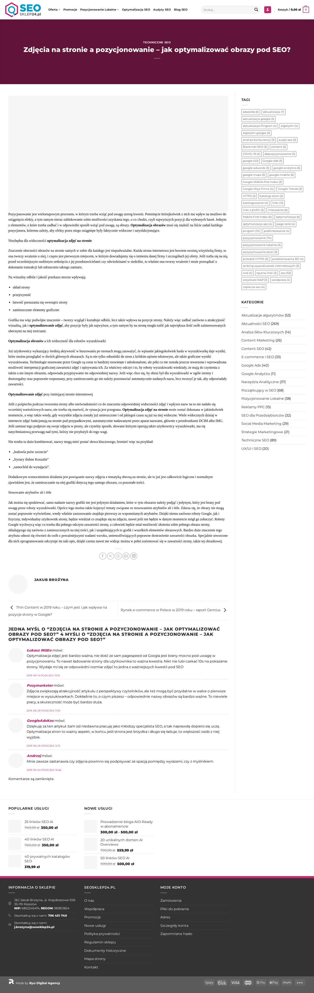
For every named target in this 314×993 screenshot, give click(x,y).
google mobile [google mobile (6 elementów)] (281, 174)
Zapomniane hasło (176, 934)
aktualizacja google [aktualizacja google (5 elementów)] (258, 119)
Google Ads (251, 365)
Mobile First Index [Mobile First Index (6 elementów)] (257, 217)
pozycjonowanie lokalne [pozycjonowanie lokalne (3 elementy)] (262, 245)
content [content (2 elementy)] (278, 146)
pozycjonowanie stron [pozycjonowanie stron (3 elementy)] (260, 252)
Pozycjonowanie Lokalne (99, 10)
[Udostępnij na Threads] (118, 556)
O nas (89, 901)
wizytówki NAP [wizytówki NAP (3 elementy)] (255, 280)
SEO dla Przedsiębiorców (262, 415)
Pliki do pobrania (174, 909)
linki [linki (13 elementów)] (277, 203)
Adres (165, 917)
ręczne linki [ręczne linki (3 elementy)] (266, 273)
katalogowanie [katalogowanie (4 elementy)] (255, 203)
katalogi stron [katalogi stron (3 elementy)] (271, 196)
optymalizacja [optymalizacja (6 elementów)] (288, 217)
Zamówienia (170, 901)
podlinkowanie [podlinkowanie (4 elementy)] (277, 231)
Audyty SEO (162, 9)
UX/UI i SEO (251, 449)
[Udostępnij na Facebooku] (102, 556)
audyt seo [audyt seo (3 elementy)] (287, 140)
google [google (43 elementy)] (250, 160)
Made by (34, 983)
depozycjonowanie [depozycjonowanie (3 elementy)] (279, 154)
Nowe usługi (95, 926)
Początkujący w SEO (258, 390)
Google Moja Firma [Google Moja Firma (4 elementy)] (258, 188)
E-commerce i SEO (257, 357)
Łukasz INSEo (39, 650)
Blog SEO (180, 9)
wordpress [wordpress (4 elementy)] (281, 280)
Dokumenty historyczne (105, 951)
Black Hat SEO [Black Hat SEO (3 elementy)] (255, 146)
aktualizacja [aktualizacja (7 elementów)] (273, 111)
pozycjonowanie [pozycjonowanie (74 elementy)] (257, 238)
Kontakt (91, 967)
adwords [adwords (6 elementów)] (251, 111)
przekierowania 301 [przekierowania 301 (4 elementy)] (288, 259)
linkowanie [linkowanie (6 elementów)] (278, 210)
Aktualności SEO (255, 324)
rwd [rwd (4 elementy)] (247, 273)
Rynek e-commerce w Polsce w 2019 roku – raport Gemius (174, 610)
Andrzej (34, 756)
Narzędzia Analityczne (260, 382)
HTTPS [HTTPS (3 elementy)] (249, 196)
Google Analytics (255, 374)
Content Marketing (258, 340)
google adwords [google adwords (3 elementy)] (256, 168)
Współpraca (94, 909)
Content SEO (252, 349)
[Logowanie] (267, 9)
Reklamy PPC (253, 407)
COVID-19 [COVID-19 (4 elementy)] (251, 154)
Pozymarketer (40, 685)
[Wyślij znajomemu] (126, 556)
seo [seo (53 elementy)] (286, 273)
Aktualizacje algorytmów (262, 315)
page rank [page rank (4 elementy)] (286, 224)
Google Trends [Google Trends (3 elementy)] (290, 188)
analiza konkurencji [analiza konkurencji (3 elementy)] (259, 140)
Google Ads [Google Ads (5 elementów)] (272, 160)
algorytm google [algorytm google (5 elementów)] (256, 133)
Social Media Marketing (261, 424)
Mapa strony (95, 959)
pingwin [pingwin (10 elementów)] (251, 231)
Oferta (54, 10)
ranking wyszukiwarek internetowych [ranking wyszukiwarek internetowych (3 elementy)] (271, 266)
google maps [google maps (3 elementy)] (254, 174)
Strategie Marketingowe (262, 432)
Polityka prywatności (102, 934)
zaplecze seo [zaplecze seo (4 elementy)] (254, 287)
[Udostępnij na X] (110, 556)
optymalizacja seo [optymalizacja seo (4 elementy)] (257, 224)
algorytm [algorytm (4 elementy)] (289, 125)
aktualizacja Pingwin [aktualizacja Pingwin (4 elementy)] (260, 125)
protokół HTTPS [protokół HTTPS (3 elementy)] (255, 259)
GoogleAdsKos (40, 721)
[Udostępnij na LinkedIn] (133, 556)
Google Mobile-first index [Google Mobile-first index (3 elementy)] (262, 182)
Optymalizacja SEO (136, 9)
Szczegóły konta (174, 926)
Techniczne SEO (157, 42)
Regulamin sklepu (100, 942)
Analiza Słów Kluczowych (262, 332)
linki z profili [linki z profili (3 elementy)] (253, 210)
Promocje (70, 9)
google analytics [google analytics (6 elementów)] (286, 168)
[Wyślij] (256, 9)
